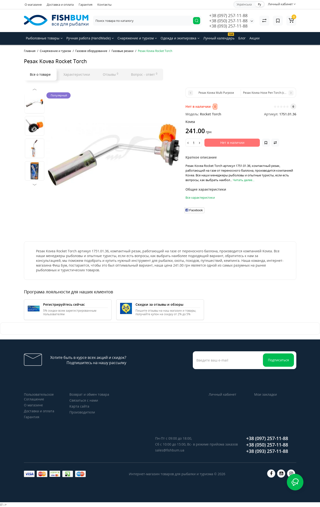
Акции (254, 38)
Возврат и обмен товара (89, 394)
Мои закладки (265, 394)
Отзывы (110, 74)
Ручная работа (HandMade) (90, 38)
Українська (244, 4)
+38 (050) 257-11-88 (228, 20)
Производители (82, 412)
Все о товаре (40, 74)
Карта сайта (79, 406)
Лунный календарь (218, 36)
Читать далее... (243, 180)
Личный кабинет (222, 394)
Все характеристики (200, 197)
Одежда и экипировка (180, 38)
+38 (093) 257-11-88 (228, 26)
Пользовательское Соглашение (39, 396)
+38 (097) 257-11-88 (228, 15)
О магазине (33, 4)
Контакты (104, 4)
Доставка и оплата (60, 4)
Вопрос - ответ (144, 74)
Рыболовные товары (44, 38)
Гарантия (85, 4)
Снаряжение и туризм (137, 38)
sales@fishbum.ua (169, 450)
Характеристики (76, 74)
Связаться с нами (83, 400)
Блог (242, 38)
